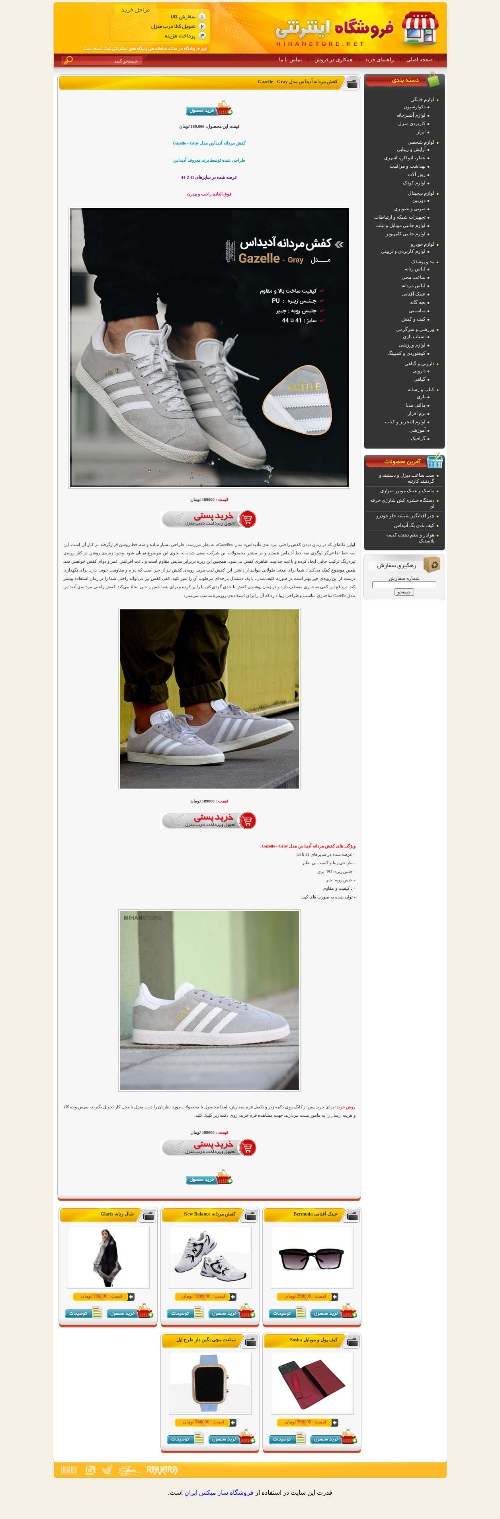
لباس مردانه (414, 285)
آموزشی (417, 430)
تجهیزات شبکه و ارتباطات (400, 217)
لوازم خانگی (422, 99)
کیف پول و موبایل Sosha (313, 1340)
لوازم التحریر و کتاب (405, 422)
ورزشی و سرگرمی (415, 329)
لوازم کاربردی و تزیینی (403, 251)
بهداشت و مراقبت (408, 166)
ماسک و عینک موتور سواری (407, 490)
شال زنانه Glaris (117, 1214)
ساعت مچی (414, 277)
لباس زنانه (415, 269)
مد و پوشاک (422, 261)
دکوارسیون (415, 107)
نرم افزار (417, 413)
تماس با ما (290, 60)
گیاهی (420, 379)
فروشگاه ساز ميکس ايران (219, 1492)
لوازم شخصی (421, 142)
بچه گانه (418, 302)
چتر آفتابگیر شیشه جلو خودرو (405, 516)
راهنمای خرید (379, 60)
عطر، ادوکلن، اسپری (405, 158)
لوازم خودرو (422, 244)
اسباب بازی (414, 336)
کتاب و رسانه (421, 389)
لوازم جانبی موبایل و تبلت (400, 225)
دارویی (419, 371)
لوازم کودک (414, 183)
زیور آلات (417, 174)
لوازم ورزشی (412, 345)
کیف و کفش (413, 319)
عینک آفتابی (414, 294)
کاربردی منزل (412, 123)
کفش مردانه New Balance (209, 1214)
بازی (421, 396)
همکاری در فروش (333, 60)
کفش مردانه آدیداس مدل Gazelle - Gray (298, 81)
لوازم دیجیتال (421, 193)
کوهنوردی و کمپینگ (406, 353)
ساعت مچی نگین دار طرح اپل (206, 1340)
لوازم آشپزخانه (411, 115)
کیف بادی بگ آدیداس (414, 525)
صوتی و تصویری (410, 208)
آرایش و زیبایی (411, 149)
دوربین (419, 200)
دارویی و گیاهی (419, 363)
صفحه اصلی (419, 60)
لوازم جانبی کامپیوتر (406, 234)
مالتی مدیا (416, 405)
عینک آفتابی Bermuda (316, 1214)
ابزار (421, 132)
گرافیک (418, 438)
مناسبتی (417, 310)
